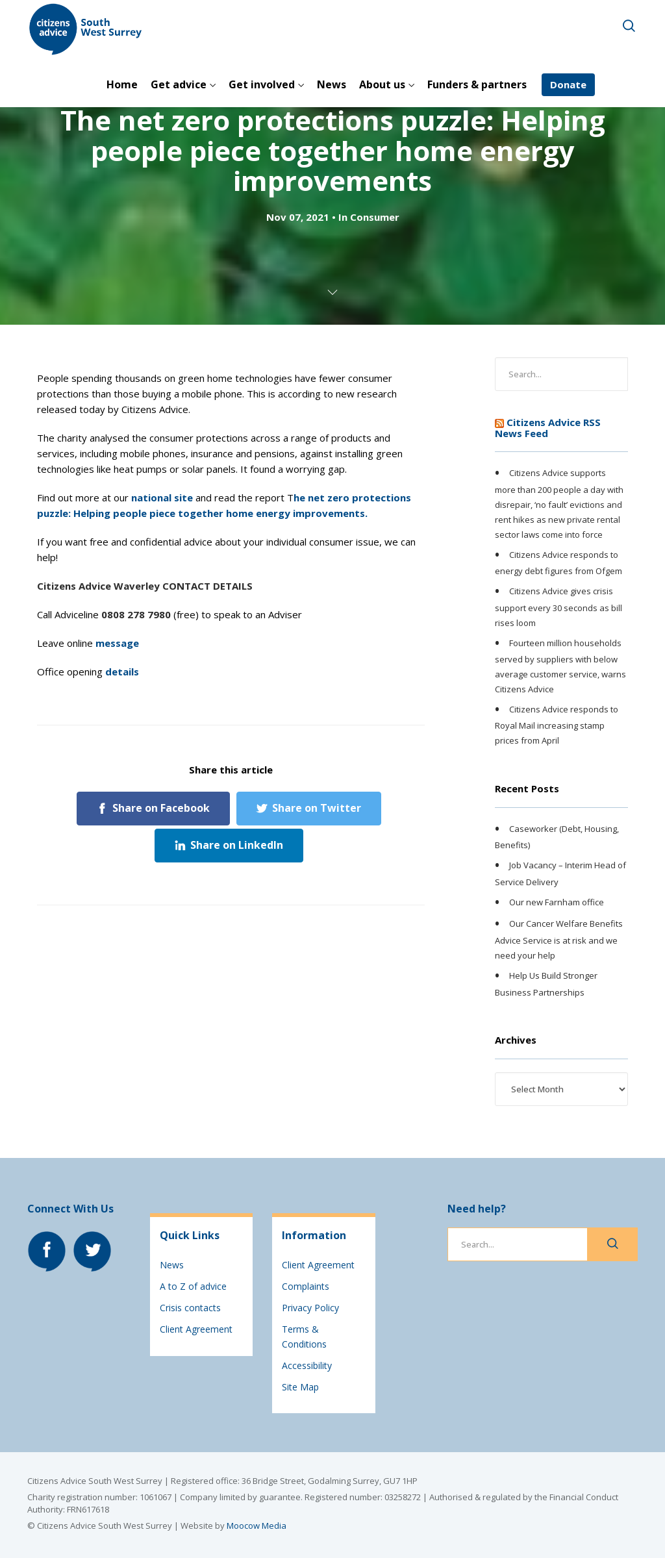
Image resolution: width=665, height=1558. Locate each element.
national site (162, 497)
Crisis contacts (190, 1307)
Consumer (374, 216)
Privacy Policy (310, 1307)
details (122, 671)
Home (122, 84)
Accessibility (307, 1365)
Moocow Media (256, 1525)
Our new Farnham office (556, 902)
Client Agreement (196, 1329)
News (331, 84)
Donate (568, 84)
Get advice (179, 84)
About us (382, 84)
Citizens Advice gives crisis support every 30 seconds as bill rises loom (558, 606)
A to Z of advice (193, 1286)
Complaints (305, 1286)
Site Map (300, 1387)
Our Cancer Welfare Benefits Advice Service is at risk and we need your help (559, 939)
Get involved (262, 84)
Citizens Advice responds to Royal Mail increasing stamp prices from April (556, 724)
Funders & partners (477, 84)
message (117, 642)
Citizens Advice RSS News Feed (548, 428)
